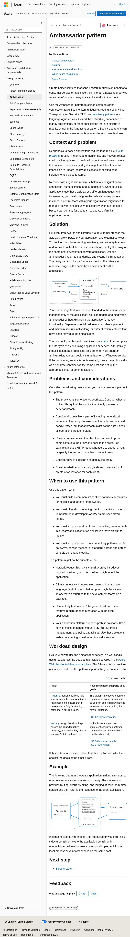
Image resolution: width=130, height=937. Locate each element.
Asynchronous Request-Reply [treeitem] (25, 109)
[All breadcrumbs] (52, 25)
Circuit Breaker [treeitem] (17, 140)
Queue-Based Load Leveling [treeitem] (24, 292)
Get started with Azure (111, 13)
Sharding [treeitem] (14, 330)
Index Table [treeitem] (15, 243)
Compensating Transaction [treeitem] (23, 152)
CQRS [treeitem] (12, 175)
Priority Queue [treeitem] (17, 274)
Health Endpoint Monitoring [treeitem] (23, 237)
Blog (46, 930)
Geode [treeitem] (13, 231)
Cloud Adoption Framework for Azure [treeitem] (23, 385)
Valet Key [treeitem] (14, 360)
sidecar (105, 341)
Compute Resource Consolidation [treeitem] (19, 167)
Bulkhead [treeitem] (14, 121)
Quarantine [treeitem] (15, 286)
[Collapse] (41, 23)
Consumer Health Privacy (97, 930)
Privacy (74, 930)
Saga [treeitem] (12, 311)
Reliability (56, 695)
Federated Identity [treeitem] (19, 200)
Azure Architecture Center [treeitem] (20, 37)
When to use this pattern (65, 74)
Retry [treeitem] (12, 305)
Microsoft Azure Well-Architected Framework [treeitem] (24, 375)
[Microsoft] (6, 4)
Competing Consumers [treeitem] (21, 158)
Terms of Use (10, 934)
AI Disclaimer (10, 930)
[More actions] (124, 25)
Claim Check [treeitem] (16, 146)
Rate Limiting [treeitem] (16, 299)
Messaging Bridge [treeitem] (18, 261)
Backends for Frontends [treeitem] (22, 115)
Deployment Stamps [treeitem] (20, 181)
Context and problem (63, 60)
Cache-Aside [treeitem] (16, 128)
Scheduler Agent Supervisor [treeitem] (24, 317)
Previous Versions (30, 930)
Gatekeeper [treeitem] (15, 206)
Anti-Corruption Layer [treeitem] (20, 103)
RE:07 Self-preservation (103, 717)
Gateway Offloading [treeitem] (19, 218)
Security (55, 723)
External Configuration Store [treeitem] (24, 194)
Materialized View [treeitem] (18, 255)
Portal (90, 13)
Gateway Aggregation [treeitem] (20, 212)
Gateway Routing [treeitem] (18, 224)
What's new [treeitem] (13, 55)
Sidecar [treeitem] (13, 336)
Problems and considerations (67, 69)
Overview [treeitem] (14, 84)
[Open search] (114, 5)
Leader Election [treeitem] (17, 249)
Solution (56, 65)
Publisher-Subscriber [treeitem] (20, 280)
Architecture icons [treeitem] (16, 49)
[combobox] (23, 30)
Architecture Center (68, 25)
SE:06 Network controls (103, 741)
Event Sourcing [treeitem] (17, 187)
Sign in (122, 4)
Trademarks (27, 934)
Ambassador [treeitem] (16, 97)
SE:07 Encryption (100, 744)
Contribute (60, 930)
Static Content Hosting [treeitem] (21, 342)
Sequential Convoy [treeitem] (19, 323)
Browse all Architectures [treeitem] (19, 43)
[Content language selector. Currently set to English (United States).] (19, 922)
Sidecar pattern (65, 868)
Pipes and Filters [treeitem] (18, 268)
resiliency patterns (104, 114)
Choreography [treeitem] (17, 134)
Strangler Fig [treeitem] (16, 348)
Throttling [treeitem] (14, 354)
